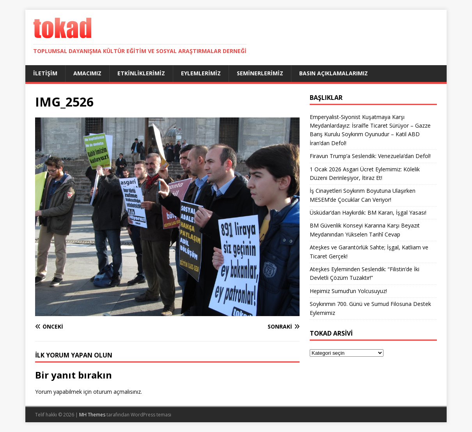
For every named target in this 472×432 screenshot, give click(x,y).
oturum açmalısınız (117, 391)
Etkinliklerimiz (141, 73)
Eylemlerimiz (201, 73)
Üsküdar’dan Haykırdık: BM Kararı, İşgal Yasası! (368, 212)
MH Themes (92, 414)
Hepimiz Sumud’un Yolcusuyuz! (348, 291)
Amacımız (87, 73)
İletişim (45, 73)
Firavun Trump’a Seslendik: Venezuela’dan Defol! (370, 156)
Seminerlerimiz (260, 73)
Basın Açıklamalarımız (333, 73)
